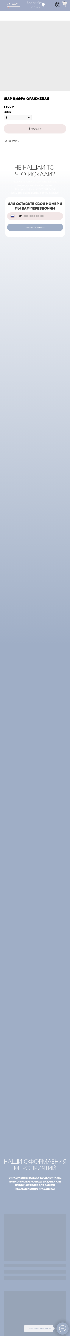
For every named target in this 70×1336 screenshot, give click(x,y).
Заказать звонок (35, 227)
